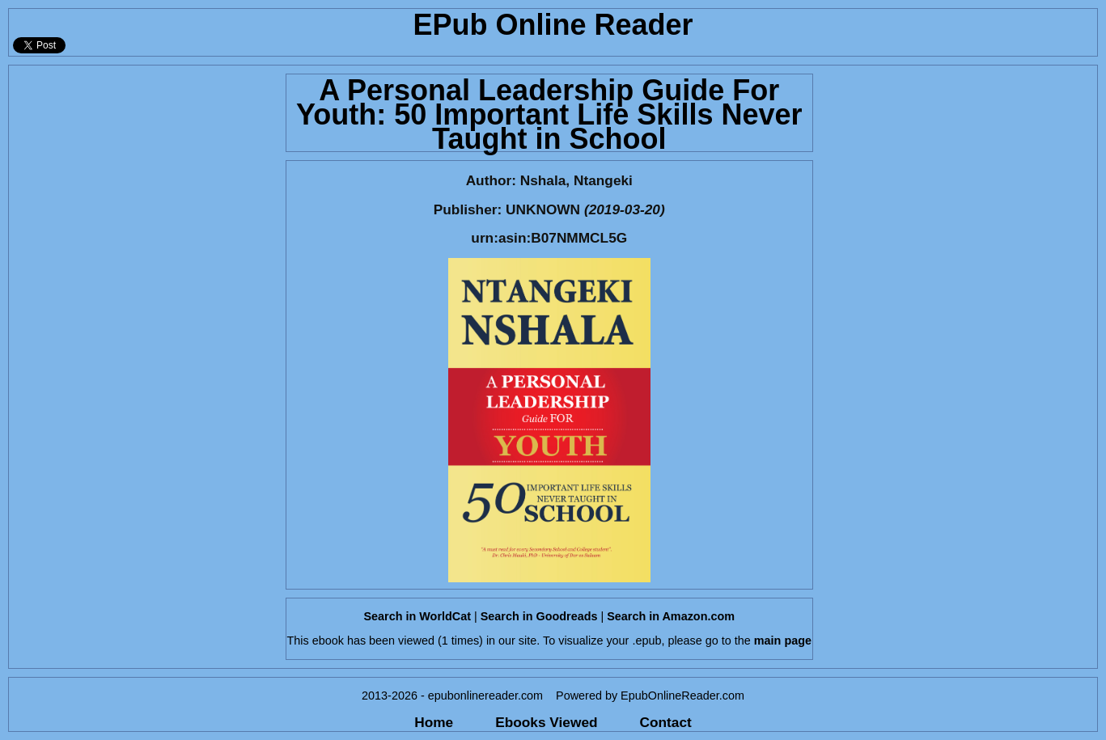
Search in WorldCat (416, 616)
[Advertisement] (142, 167)
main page (782, 640)
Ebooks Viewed (546, 722)
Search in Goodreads (539, 616)
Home (433, 722)
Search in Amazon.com (671, 616)
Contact (666, 722)
